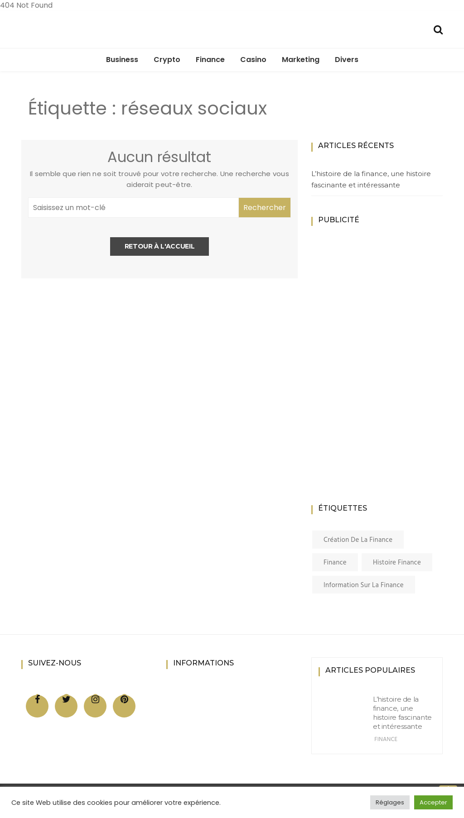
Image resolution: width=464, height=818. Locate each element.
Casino (253, 59)
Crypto (167, 59)
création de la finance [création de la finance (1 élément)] (358, 540)
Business (122, 59)
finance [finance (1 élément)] (335, 562)
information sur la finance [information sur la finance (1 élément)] (364, 585)
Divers (346, 59)
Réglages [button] (390, 802)
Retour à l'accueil (160, 246)
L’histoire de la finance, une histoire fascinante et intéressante (371, 179)
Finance (210, 59)
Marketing (300, 59)
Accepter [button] (433, 802)
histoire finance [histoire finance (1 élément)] (397, 562)
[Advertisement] (383, 375)
